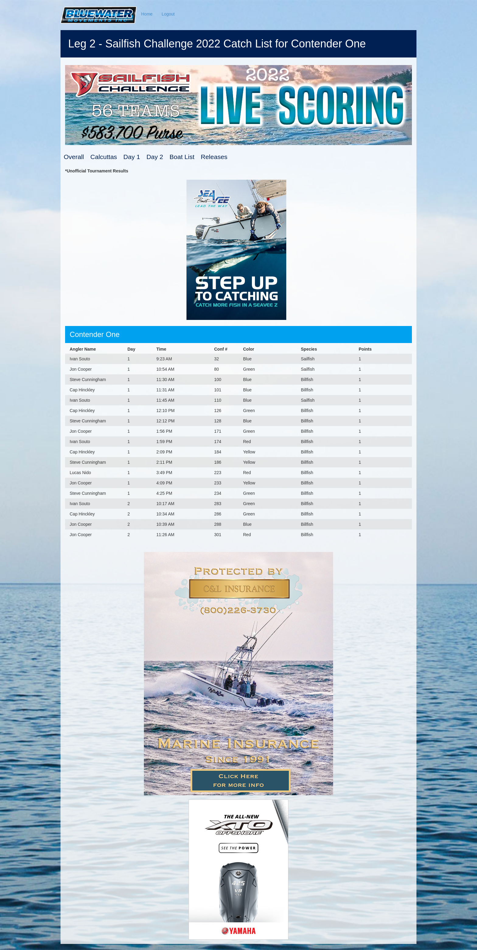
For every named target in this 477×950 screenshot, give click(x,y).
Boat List (181, 156)
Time (161, 349)
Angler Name (83, 349)
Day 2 (154, 156)
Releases (214, 156)
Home (146, 14)
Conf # (221, 349)
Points (365, 349)
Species (309, 349)
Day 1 (132, 156)
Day (131, 349)
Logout (168, 14)
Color (248, 349)
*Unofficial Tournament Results (96, 170)
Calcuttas (103, 156)
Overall (74, 156)
